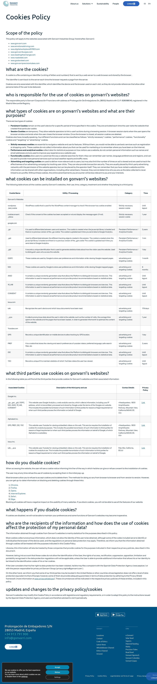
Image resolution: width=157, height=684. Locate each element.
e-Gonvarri (129, 635)
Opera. (14, 490)
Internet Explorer (18, 493)
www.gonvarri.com (19, 43)
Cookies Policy (102, 676)
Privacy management (143, 676)
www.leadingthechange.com (23, 55)
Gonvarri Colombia (132, 658)
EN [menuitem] (149, 4)
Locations (100, 635)
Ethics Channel (102, 651)
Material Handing (132, 644)
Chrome (14, 485)
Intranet (100, 654)
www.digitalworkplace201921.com (25, 49)
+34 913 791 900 (16, 634)
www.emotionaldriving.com (22, 46)
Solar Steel (130, 638)
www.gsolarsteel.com (20, 60)
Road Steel (130, 652)
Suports (128, 641)
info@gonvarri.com (18, 638)
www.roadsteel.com (19, 57)
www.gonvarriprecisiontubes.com (25, 63)
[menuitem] (145, 3)
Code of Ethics (102, 641)
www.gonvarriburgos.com (22, 52)
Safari (13, 496)
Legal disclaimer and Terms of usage (121, 676)
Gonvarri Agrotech (132, 655)
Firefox (14, 488)
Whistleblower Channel (105, 648)
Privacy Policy (89, 676)
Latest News (101, 644)
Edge (13, 499)
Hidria (128, 646)
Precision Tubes (131, 649)
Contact (100, 638)
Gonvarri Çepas (131, 661)
